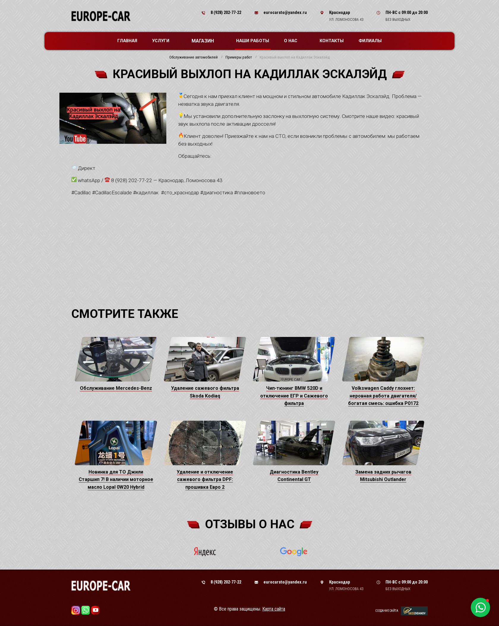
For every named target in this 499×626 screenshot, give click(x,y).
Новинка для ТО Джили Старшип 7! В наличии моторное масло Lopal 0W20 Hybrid (116, 479)
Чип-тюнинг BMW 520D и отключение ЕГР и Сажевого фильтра (294, 395)
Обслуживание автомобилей (193, 57)
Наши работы (252, 40)
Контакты (332, 40)
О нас (293, 40)
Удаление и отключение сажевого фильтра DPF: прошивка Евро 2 (205, 479)
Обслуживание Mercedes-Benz (116, 388)
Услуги (163, 40)
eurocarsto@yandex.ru (285, 12)
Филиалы (370, 40)
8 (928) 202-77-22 (226, 12)
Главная (127, 40)
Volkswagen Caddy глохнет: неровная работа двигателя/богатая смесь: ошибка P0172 (383, 395)
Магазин (206, 41)
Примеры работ (238, 57)
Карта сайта (273, 609)
